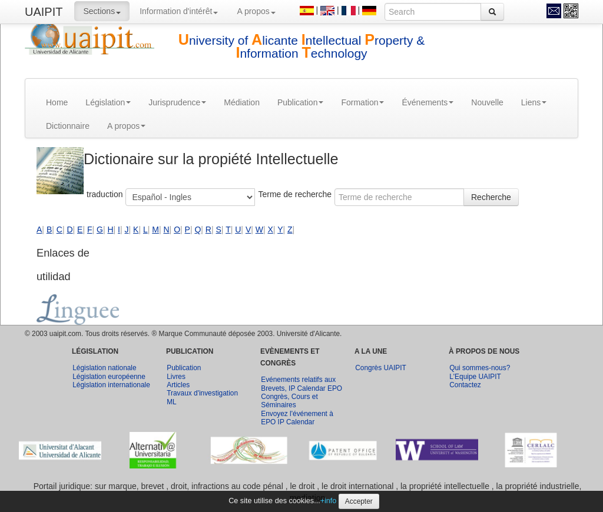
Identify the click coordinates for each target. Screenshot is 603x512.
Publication (300, 102)
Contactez (465, 385)
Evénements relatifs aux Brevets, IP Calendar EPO (301, 383)
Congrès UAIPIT (380, 368)
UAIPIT (43, 11)
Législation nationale (104, 368)
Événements (427, 102)
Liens (533, 102)
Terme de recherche (295, 194)
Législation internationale (111, 385)
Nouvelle (487, 102)
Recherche (491, 197)
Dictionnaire (68, 126)
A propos (256, 11)
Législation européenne (108, 377)
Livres (176, 377)
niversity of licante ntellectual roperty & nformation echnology (301, 47)
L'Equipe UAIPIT (475, 377)
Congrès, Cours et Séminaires (289, 401)
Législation (108, 102)
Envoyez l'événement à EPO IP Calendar (297, 418)
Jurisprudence (177, 102)
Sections (102, 11)
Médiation (242, 102)
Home (57, 102)
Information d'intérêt (179, 11)
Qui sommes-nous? (479, 368)
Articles (178, 385)
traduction (104, 194)
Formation (362, 102)
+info (328, 501)
